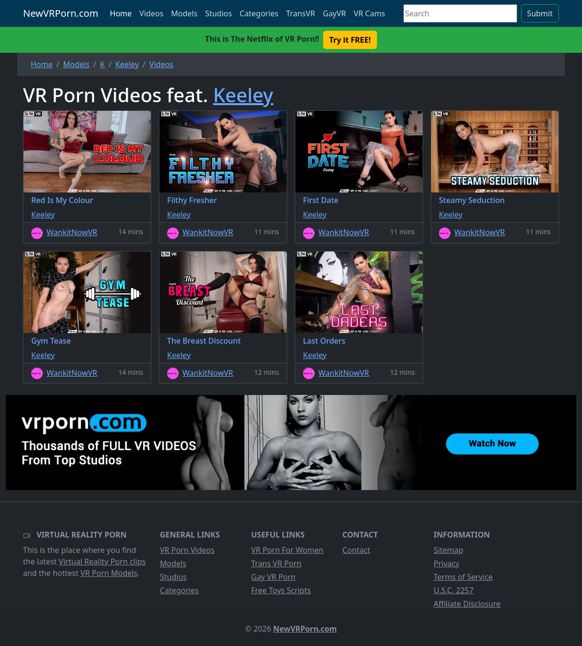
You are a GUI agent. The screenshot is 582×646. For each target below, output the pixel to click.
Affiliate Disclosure (467, 603)
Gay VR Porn (273, 577)
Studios (218, 13)
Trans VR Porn (276, 563)
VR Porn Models (108, 573)
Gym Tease (51, 340)
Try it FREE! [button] (350, 40)
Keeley (243, 95)
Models (184, 13)
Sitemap (448, 550)
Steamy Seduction (472, 200)
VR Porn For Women (287, 550)
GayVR (334, 13)
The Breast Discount (204, 340)
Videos (151, 13)
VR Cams (369, 13)
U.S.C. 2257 (453, 590)
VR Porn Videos (187, 550)
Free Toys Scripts (281, 590)
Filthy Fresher (192, 200)
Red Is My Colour (62, 200)
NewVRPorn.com (60, 13)
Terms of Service (463, 577)
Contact (356, 550)
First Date (321, 200)
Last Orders (324, 340)
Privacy (446, 563)
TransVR (300, 13)
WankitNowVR (72, 232)
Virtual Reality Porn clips (102, 561)
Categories (259, 13)
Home (121, 13)
